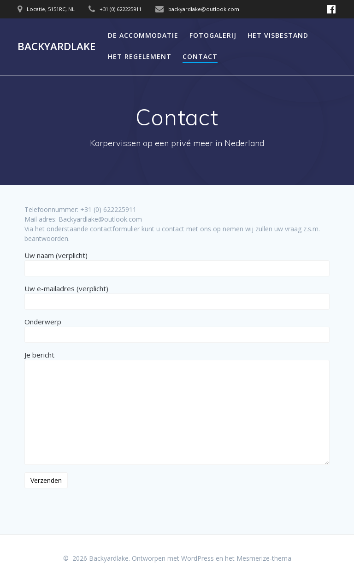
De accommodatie (143, 35)
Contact (200, 56)
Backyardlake (56, 46)
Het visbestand (278, 35)
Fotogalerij (212, 35)
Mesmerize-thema (263, 558)
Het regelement (139, 56)
